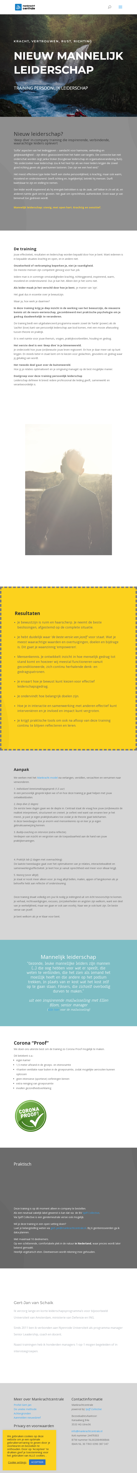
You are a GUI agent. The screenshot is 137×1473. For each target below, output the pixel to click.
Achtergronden (22, 1413)
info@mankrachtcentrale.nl (87, 1431)
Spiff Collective (91, 1212)
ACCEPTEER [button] (37, 1462)
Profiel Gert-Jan (22, 1405)
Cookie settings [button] (17, 1462)
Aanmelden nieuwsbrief (27, 1417)
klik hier (53, 1010)
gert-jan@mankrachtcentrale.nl (68, 1228)
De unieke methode (25, 1409)
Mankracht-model (47, 777)
